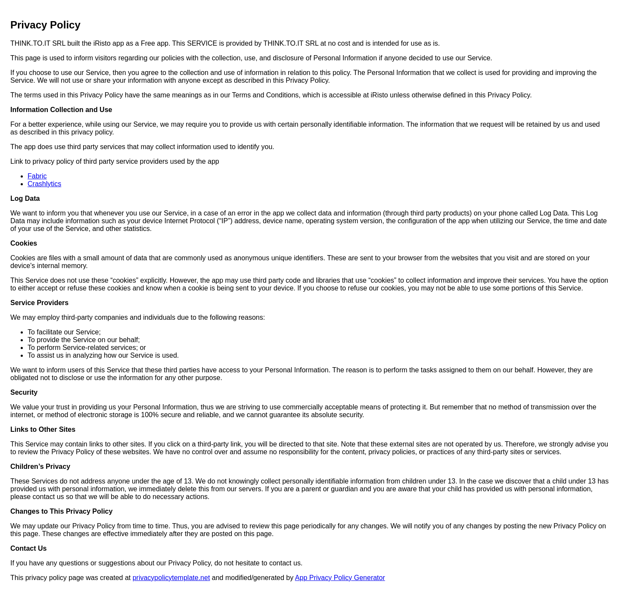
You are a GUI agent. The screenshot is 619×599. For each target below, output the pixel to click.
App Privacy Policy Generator (340, 577)
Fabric (37, 176)
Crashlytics (44, 183)
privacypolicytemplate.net (171, 577)
